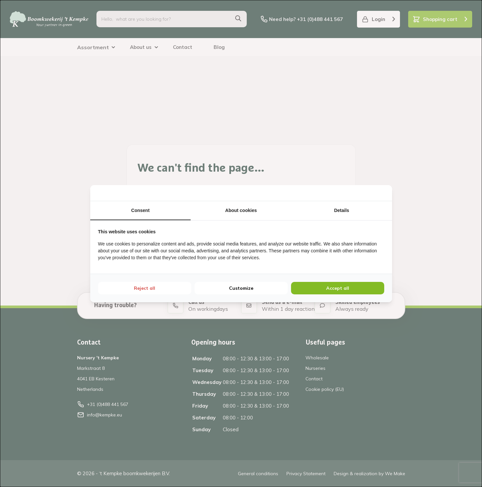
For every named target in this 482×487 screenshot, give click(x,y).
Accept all (337, 288)
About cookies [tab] (241, 210)
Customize (241, 288)
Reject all (144, 288)
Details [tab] (341, 210)
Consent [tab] (140, 210)
